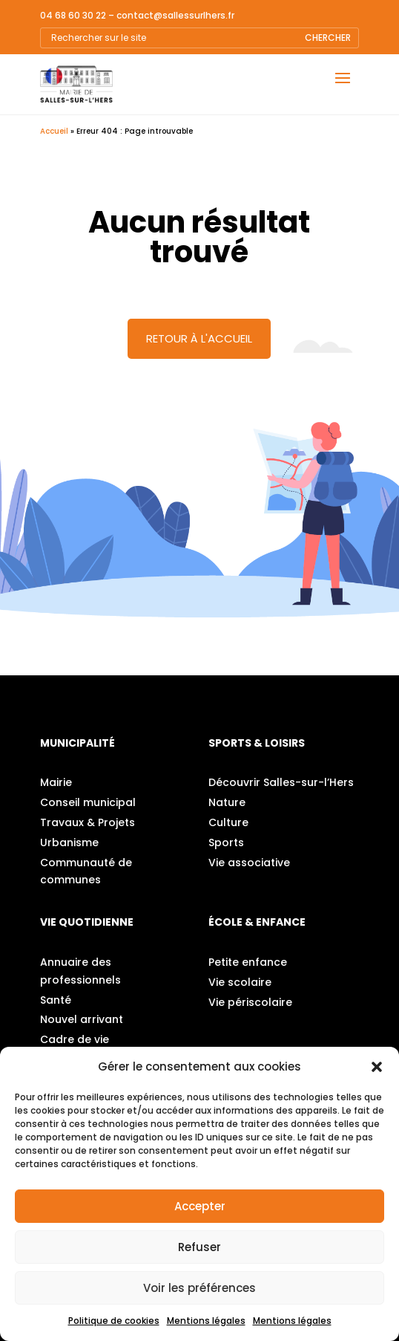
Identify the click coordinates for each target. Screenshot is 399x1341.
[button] (376, 1066)
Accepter (199, 1206)
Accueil (54, 131)
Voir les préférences (199, 1288)
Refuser (199, 1247)
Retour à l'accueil (199, 338)
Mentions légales (206, 1320)
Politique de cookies (113, 1320)
